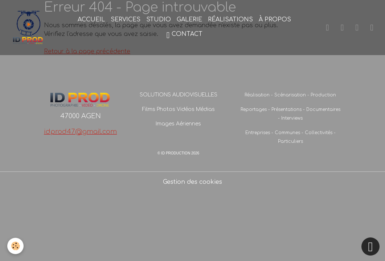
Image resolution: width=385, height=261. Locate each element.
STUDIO (158, 19)
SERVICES (125, 19)
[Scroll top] (370, 246)
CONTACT (184, 35)
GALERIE (189, 19)
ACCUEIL (91, 19)
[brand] (29, 27)
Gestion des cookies (192, 182)
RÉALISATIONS (230, 19)
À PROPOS (275, 19)
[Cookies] (15, 246)
